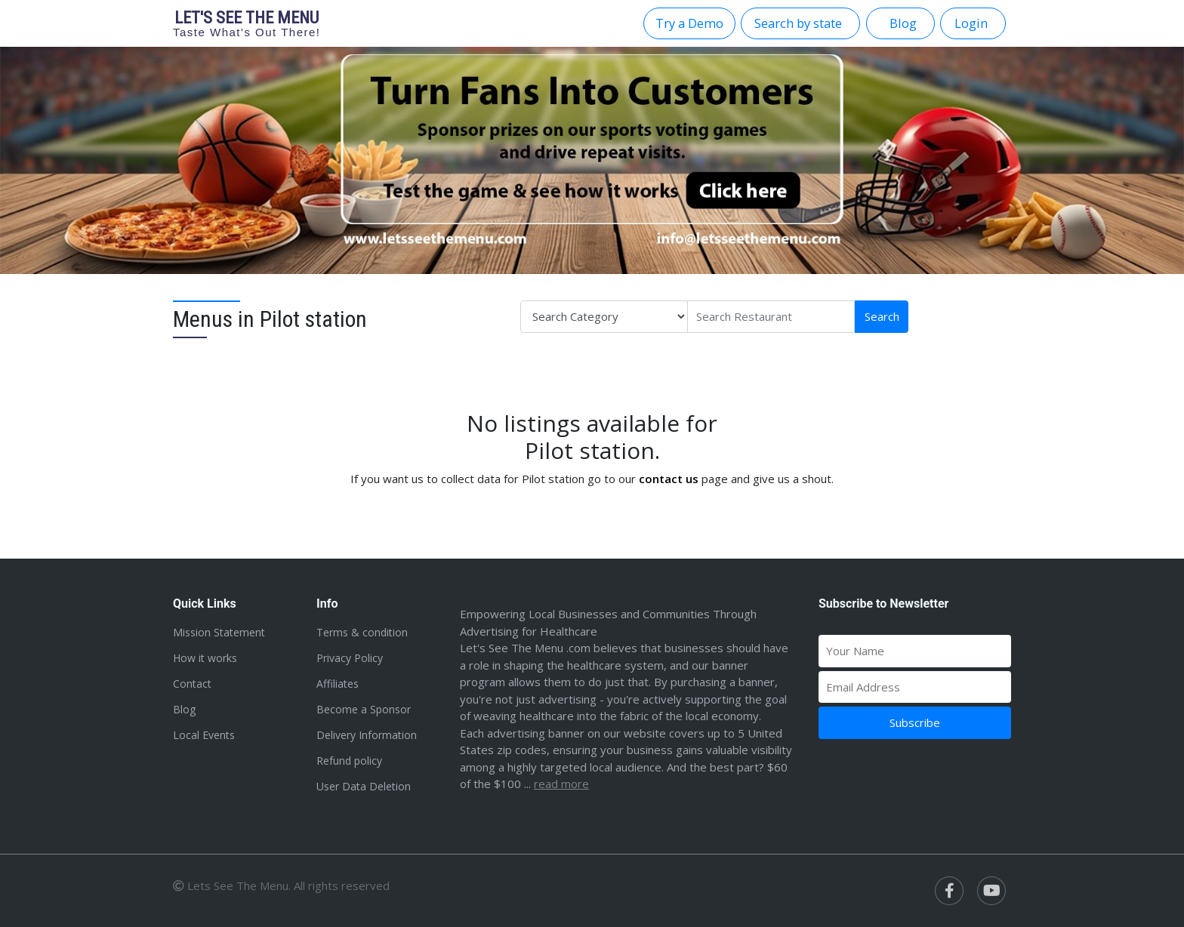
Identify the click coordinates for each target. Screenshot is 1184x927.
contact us (668, 478)
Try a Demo (689, 23)
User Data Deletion (363, 786)
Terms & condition (362, 632)
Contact (192, 683)
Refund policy (349, 760)
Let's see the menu (247, 23)
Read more (561, 783)
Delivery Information (366, 735)
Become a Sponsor (363, 709)
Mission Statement (219, 632)
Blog (184, 709)
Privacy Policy (349, 658)
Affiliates (337, 683)
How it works (205, 658)
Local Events (204, 735)
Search (882, 316)
